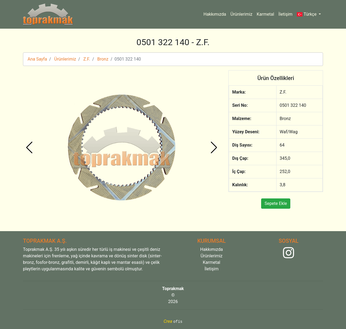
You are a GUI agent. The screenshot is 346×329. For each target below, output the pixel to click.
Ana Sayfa (37, 59)
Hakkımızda (215, 14)
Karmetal (265, 14)
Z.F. (86, 59)
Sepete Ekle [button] (276, 203)
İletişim (285, 14)
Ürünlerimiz (241, 14)
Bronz (102, 59)
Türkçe (307, 14)
